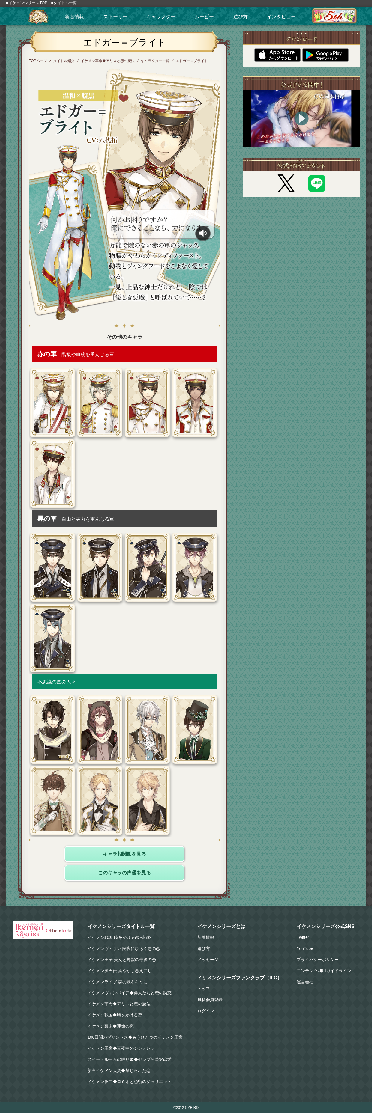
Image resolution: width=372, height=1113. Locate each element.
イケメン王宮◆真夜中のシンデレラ (121, 1048)
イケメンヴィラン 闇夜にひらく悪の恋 (124, 948)
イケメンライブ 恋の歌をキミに (118, 981)
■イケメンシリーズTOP (26, 3)
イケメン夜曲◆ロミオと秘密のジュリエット (130, 1081)
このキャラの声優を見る (124, 872)
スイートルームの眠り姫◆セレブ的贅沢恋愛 (130, 1059)
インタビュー (281, 16)
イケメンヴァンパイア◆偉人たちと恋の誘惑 (130, 992)
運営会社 (305, 981)
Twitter (303, 937)
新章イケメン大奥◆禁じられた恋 (119, 1070)
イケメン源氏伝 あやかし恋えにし (120, 970)
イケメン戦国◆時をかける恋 (115, 1015)
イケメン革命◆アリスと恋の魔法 (108, 61)
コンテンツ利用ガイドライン (324, 970)
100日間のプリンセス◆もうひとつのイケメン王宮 (135, 1037)
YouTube (305, 948)
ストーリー (116, 16)
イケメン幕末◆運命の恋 (111, 1026)
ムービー (204, 16)
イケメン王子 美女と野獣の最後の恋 (122, 959)
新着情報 (74, 16)
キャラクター (161, 16)
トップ (203, 988)
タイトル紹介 (64, 61)
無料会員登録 (210, 999)
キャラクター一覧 (155, 61)
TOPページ (38, 61)
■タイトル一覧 (64, 3)
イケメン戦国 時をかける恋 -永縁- (120, 937)
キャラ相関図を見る (124, 853)
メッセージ (207, 959)
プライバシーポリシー (318, 959)
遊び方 (240, 16)
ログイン (205, 1010)
